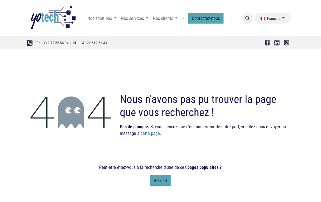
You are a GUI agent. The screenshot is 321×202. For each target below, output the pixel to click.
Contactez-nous (206, 18)
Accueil (160, 180)
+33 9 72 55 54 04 (55, 42)
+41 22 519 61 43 (93, 42)
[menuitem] (102, 18)
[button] (247, 18)
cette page (150, 133)
